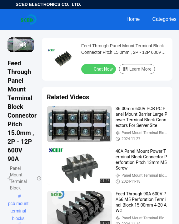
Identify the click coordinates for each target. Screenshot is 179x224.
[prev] (10, 44)
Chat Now (99, 69)
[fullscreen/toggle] (31, 44)
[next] (16, 44)
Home (133, 19)
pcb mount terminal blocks (18, 204)
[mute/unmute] (23, 44)
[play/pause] (13, 44)
